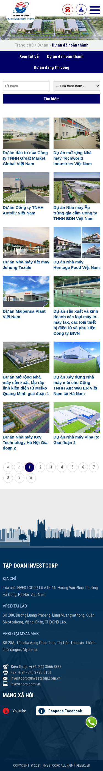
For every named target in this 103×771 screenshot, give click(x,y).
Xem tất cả (29, 56)
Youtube (14, 711)
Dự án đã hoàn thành (70, 45)
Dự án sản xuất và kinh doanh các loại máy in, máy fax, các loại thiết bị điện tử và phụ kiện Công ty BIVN (76, 322)
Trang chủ (25, 45)
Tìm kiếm (51, 98)
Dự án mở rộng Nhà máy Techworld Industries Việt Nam (73, 158)
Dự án (42, 45)
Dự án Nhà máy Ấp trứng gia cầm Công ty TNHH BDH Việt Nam (75, 213)
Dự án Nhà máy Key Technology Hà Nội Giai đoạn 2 (26, 442)
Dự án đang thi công (51, 67)
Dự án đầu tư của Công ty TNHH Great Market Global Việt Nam (25, 158)
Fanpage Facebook (60, 711)
